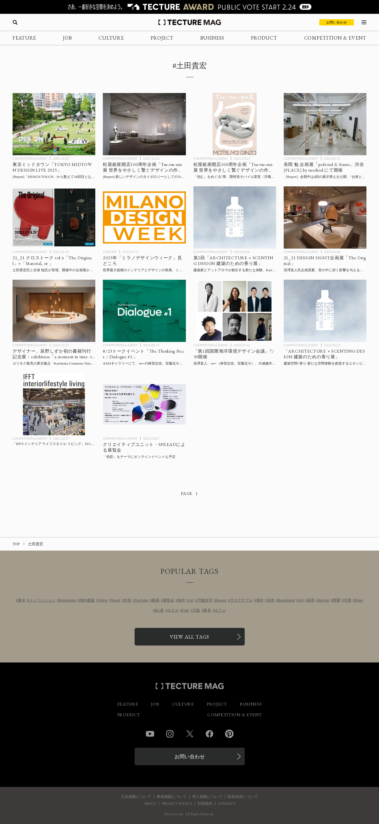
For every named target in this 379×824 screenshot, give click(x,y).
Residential (286, 600)
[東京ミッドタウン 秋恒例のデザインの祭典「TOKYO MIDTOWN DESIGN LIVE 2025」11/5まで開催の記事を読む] (54, 124)
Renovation (67, 600)
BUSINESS (212, 38)
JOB (67, 38)
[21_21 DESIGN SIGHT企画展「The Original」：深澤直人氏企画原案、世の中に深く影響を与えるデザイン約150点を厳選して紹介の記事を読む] (325, 217)
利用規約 (205, 803)
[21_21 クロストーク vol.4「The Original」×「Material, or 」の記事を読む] (54, 217)
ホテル (173, 610)
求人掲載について (207, 797)
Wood (115, 600)
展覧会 (168, 600)
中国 (347, 600)
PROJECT (162, 38)
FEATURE (24, 38)
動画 (155, 600)
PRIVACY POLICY (177, 803)
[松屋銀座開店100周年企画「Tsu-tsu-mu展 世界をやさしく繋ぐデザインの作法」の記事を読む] (234, 124)
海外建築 (87, 600)
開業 (336, 600)
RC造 (159, 610)
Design (221, 600)
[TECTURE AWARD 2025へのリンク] (189, 7)
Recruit (323, 600)
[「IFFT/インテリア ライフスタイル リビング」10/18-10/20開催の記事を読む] (54, 404)
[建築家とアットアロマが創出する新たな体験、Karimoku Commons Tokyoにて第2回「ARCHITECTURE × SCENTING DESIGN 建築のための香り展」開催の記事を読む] (234, 217)
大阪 (196, 610)
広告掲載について (136, 797)
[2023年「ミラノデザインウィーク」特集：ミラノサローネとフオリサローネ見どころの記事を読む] (144, 217)
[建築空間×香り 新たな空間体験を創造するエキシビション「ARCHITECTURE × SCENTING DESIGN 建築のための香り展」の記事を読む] (325, 311)
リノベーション (42, 600)
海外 (181, 600)
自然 (271, 600)
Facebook (209, 733)
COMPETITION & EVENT (335, 38)
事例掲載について (172, 797)
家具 (207, 610)
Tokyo (103, 600)
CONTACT (227, 803)
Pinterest (229, 733)
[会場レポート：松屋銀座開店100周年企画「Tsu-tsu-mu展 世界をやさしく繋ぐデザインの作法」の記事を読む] (144, 124)
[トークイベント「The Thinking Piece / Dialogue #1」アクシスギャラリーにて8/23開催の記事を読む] (144, 311)
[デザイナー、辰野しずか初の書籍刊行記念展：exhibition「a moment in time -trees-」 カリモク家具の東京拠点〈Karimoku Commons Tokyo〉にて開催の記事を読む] (54, 311)
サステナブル (241, 600)
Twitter (189, 733)
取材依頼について (243, 797)
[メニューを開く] (363, 22)
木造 (127, 600)
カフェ (220, 610)
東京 (21, 600)
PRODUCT (264, 38)
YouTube (141, 600)
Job (301, 600)
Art (191, 600)
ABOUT (149, 803)
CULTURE (111, 38)
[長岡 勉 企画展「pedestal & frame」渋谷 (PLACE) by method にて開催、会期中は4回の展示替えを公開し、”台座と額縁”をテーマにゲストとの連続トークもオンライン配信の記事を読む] (325, 124)
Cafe (185, 610)
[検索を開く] (15, 22)
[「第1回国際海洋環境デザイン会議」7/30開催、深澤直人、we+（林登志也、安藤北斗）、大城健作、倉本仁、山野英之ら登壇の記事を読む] (234, 311)
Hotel (359, 600)
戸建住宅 (204, 600)
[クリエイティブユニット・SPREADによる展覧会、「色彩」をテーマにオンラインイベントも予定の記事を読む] (144, 404)
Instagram (169, 733)
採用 (311, 600)
